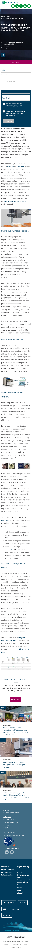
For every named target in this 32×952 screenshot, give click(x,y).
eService (23, 903)
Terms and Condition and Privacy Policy (14, 105)
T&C (10, 944)
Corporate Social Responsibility (23, 881)
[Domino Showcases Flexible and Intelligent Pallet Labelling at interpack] (16, 754)
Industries (5, 867)
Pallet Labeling (7, 875)
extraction (5, 520)
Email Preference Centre (20, 944)
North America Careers (23, 876)
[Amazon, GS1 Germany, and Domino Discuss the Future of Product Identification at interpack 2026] (16, 787)
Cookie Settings (15, 947)
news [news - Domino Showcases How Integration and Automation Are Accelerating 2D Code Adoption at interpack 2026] (2, 707)
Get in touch (16, 62)
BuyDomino (8, 903)
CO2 (9, 166)
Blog (19, 890)
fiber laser (20, 166)
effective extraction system (15, 201)
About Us (20, 893)
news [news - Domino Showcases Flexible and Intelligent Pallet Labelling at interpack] (2, 740)
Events (19, 888)
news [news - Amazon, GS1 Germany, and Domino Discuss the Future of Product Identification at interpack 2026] (2, 772)
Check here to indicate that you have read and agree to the (15, 105)
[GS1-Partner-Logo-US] (11, 841)
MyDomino (15, 909)
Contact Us (6, 915)
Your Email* (6, 98)
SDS (4, 909)
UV (13, 166)
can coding (9, 549)
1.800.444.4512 (11, 833)
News (19, 885)
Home (19, 872)
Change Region (19, 937)
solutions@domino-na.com (15, 835)
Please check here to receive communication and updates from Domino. (15, 113)
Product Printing (7, 869)
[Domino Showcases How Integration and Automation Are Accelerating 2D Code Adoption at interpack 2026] (16, 722)
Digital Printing (23, 867)
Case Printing (6, 872)
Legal (6, 944)
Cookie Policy (25, 941)
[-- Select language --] (16, 81)
